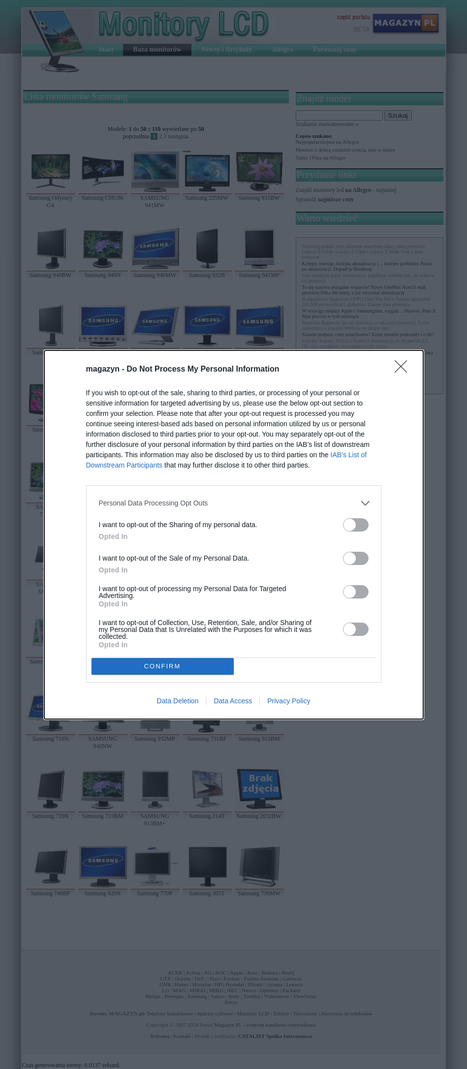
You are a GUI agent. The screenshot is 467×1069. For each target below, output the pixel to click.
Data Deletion (178, 701)
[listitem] (234, 503)
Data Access (233, 701)
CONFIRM (162, 666)
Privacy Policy (288, 701)
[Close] (404, 369)
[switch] (356, 525)
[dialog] (233, 534)
